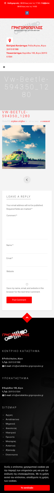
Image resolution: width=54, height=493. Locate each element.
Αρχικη (9, 415)
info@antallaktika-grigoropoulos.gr (27, 366)
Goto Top (27, 318)
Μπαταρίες (11, 441)
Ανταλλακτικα (12, 419)
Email (9, 258)
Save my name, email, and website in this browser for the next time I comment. (25, 290)
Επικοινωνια (12, 454)
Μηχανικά (10, 424)
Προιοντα (10, 437)
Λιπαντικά (10, 446)
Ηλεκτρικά (11, 432)
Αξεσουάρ (10, 450)
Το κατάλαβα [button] (27, 488)
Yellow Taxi (27, 179)
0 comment (45, 121)
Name (9, 245)
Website (10, 271)
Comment (11, 215)
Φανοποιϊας (11, 428)
